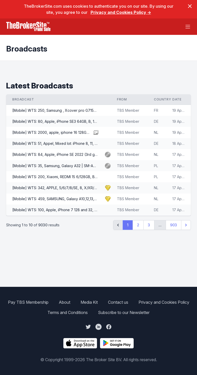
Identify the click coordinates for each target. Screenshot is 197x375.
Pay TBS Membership (28, 302)
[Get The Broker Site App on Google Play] (117, 343)
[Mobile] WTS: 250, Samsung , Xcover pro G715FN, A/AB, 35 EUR (55, 110)
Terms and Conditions (67, 312)
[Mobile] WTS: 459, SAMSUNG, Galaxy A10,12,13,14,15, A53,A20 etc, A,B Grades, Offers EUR (55, 199)
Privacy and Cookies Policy (121, 12)
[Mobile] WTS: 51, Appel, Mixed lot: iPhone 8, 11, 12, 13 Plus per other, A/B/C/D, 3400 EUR (55, 143)
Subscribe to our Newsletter (124, 312)
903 (173, 225)
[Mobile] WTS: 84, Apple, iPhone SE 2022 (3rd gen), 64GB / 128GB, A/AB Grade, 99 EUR (55, 154)
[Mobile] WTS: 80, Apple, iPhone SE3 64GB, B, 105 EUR (55, 121)
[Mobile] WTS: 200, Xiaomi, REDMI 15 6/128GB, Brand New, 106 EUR (55, 177)
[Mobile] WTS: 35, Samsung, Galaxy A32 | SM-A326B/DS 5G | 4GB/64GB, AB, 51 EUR (55, 166)
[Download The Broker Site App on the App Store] (80, 343)
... (160, 225)
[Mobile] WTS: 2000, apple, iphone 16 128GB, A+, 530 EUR (52, 132)
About (64, 302)
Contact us (118, 302)
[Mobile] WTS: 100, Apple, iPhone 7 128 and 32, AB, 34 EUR (55, 210)
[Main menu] (188, 27)
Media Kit (89, 302)
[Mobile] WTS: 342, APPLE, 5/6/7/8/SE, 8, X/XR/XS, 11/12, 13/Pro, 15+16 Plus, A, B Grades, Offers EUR (55, 188)
